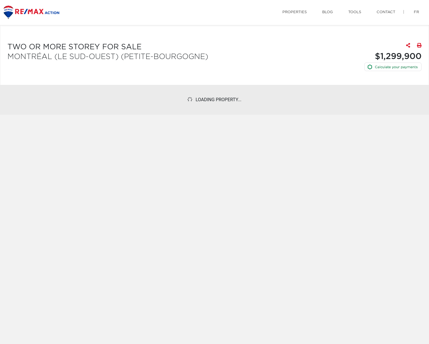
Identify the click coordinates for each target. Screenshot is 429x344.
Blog (327, 12)
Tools (354, 12)
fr (416, 12)
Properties (294, 12)
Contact (386, 12)
